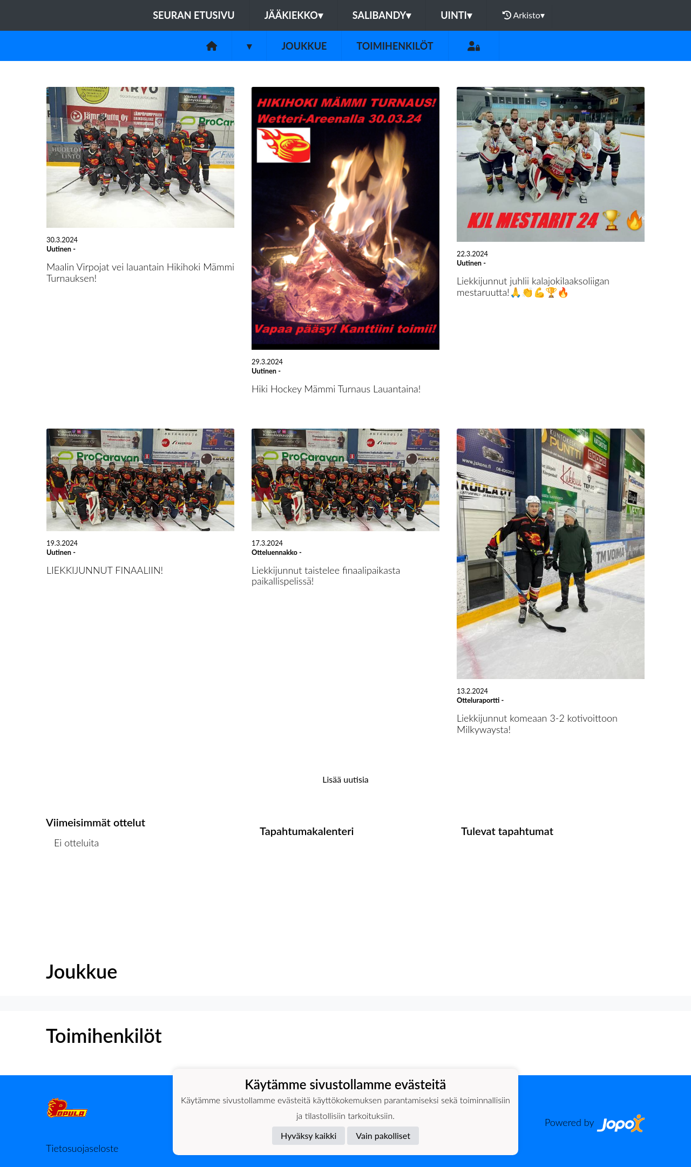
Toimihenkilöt (394, 46)
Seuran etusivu (194, 15)
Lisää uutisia (345, 779)
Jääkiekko (294, 15)
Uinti (456, 15)
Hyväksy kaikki (308, 1135)
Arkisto (524, 15)
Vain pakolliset (383, 1135)
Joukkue (304, 46)
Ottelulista (72, 884)
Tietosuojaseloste (82, 1148)
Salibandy (382, 15)
